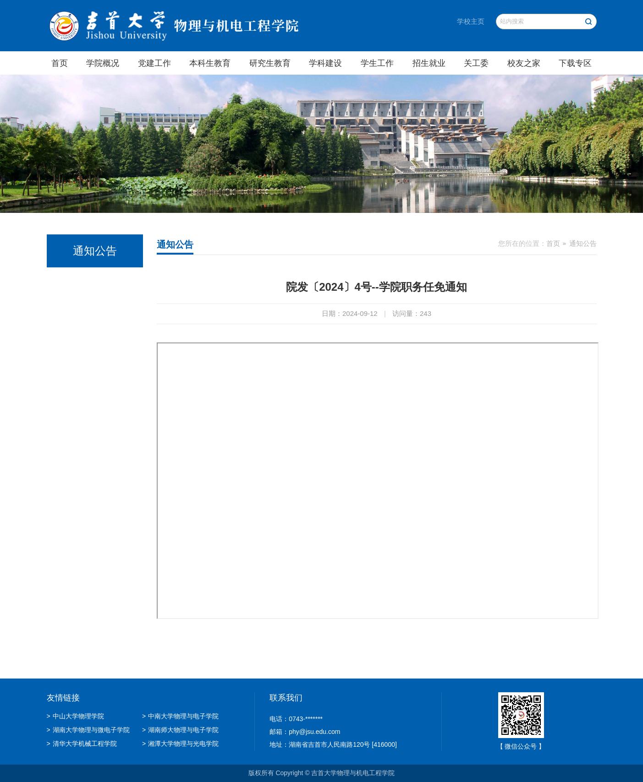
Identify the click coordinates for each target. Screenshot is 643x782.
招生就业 (428, 63)
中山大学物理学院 (75, 716)
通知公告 (583, 243)
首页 (59, 63)
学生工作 (377, 63)
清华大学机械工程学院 (82, 743)
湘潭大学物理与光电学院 (180, 743)
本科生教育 (210, 63)
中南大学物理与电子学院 (180, 716)
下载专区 (575, 63)
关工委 (476, 63)
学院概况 (102, 63)
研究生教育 (270, 63)
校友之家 (523, 63)
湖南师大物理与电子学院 (180, 729)
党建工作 (154, 63)
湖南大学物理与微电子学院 (88, 729)
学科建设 (325, 63)
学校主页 (470, 21)
